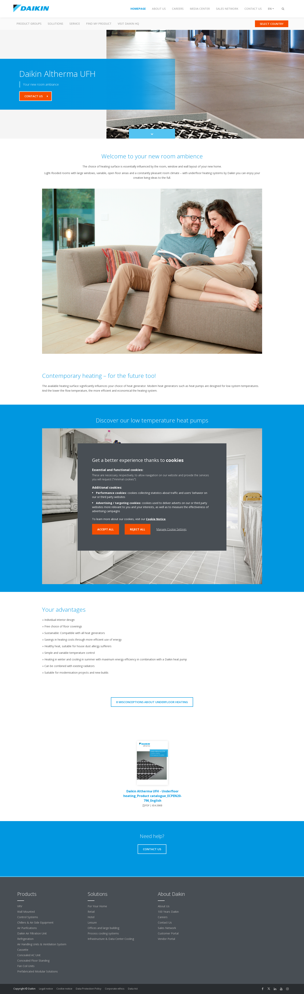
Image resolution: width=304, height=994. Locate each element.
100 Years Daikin (168, 911)
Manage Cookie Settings (171, 529)
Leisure (92, 922)
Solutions (55, 23)
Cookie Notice (156, 519)
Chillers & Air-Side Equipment (35, 922)
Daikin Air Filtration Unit (32, 933)
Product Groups (28, 23)
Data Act (133, 988)
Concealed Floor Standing (33, 960)
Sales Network (167, 928)
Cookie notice (64, 988)
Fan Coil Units (26, 966)
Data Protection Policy (88, 988)
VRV (19, 906)
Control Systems (27, 917)
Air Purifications (27, 928)
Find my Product (98, 23)
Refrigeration (25, 939)
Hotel (91, 917)
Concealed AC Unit (29, 955)
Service (74, 23)
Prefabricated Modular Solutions (37, 971)
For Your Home (97, 906)
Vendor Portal (166, 939)
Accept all (105, 529)
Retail (91, 911)
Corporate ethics (114, 988)
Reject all (137, 529)
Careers (163, 917)
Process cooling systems (103, 933)
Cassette (22, 949)
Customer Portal (168, 933)
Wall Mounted (26, 911)
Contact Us (165, 922)
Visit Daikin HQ (128, 23)
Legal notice (46, 988)
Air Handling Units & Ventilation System (41, 944)
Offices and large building (103, 928)
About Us (163, 906)
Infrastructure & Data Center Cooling (111, 939)
